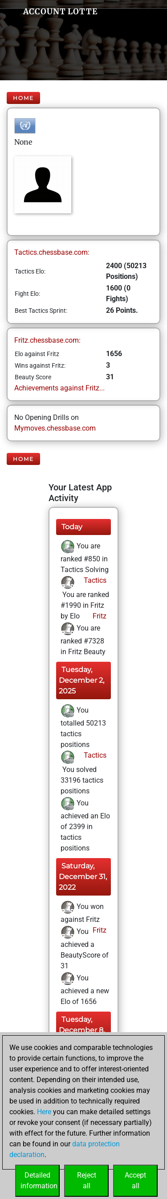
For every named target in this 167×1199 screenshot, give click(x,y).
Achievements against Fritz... (59, 388)
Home (23, 98)
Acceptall (135, 1180)
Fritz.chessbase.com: (47, 340)
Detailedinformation (38, 1180)
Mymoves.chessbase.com (55, 428)
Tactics (94, 580)
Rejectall (86, 1180)
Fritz (98, 616)
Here (44, 1112)
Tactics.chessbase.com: (52, 252)
